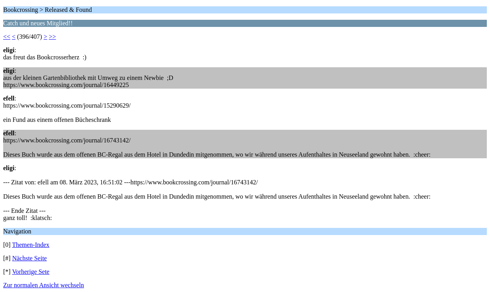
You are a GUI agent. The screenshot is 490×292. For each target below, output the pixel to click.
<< (6, 36)
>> (52, 36)
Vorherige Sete (30, 271)
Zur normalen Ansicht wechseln (43, 285)
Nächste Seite (29, 258)
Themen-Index (30, 244)
